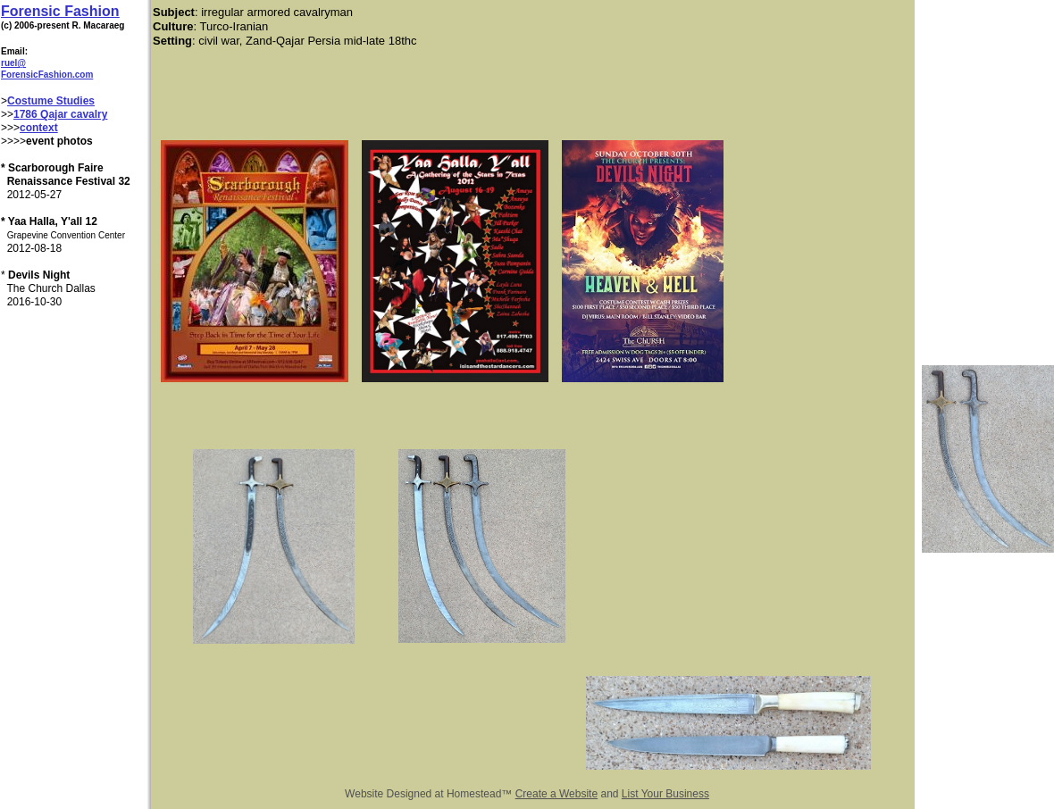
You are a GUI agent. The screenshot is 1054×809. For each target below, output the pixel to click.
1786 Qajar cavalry (60, 114)
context (39, 127)
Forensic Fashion (60, 11)
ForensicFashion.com (47, 74)
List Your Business (665, 794)
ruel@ (13, 63)
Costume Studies (51, 101)
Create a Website (556, 794)
